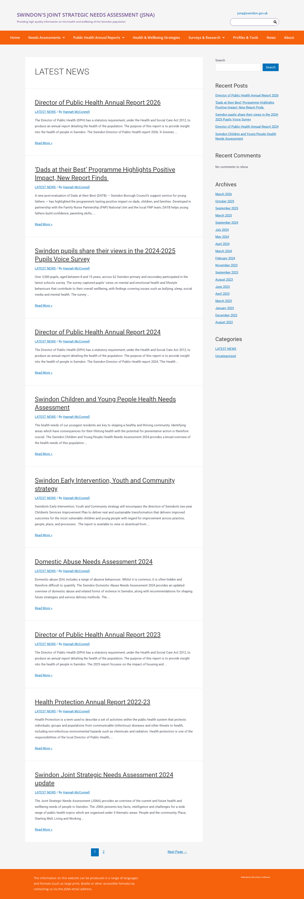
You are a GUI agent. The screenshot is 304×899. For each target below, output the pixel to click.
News (271, 37)
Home (15, 37)
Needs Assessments (46, 37)
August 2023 (224, 280)
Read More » (43, 143)
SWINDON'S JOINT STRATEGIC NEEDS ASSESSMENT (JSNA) (86, 14)
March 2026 (223, 194)
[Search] (275, 22)
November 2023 (226, 265)
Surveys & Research (207, 37)
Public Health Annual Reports (98, 37)
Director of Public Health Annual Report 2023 (98, 634)
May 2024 (222, 237)
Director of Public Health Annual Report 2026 (98, 102)
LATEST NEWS (45, 112)
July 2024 (222, 230)
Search (220, 60)
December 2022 (226, 315)
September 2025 (226, 208)
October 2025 (224, 201)
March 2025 (223, 215)
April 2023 (222, 294)
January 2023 (224, 308)
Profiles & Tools (245, 37)
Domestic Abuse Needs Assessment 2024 (94, 561)
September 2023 (226, 272)
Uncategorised (225, 356)
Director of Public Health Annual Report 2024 (98, 332)
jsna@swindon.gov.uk (252, 13)
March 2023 (223, 301)
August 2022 (224, 322)
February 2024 (225, 258)
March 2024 (223, 251)
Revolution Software (260, 877)
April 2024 (222, 244)
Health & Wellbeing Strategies (156, 37)
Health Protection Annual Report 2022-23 (92, 702)
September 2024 (226, 223)
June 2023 (222, 287)
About (289, 37)
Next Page (177, 852)
